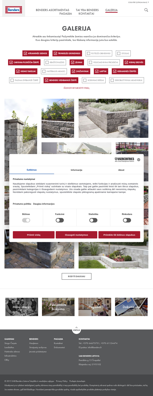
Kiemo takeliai (28, 71)
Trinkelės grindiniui (69, 53)
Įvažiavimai (82, 71)
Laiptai (103, 71)
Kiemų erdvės (136, 62)
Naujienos (33, 343)
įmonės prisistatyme (37, 351)
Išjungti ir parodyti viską (76, 88)
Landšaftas (9, 347)
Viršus (76, 330)
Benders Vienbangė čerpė (62, 80)
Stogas (125, 53)
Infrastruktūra (10, 355)
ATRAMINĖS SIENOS (37, 53)
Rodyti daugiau (76, 276)
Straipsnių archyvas (37, 347)
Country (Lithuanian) (137, 2)
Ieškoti (146, 10)
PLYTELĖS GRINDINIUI (100, 53)
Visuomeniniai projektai (105, 62)
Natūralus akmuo (56, 71)
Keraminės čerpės (126, 71)
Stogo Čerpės (10, 343)
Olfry (6, 359)
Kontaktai (58, 343)
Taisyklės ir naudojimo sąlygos (41, 381)
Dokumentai (59, 347)
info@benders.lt (94, 347)
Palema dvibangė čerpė (26, 80)
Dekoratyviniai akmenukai (128, 80)
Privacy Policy (62, 381)
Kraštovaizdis (57, 62)
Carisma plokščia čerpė (26, 62)
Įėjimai (78, 62)
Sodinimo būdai (96, 80)
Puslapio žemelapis (77, 381)
